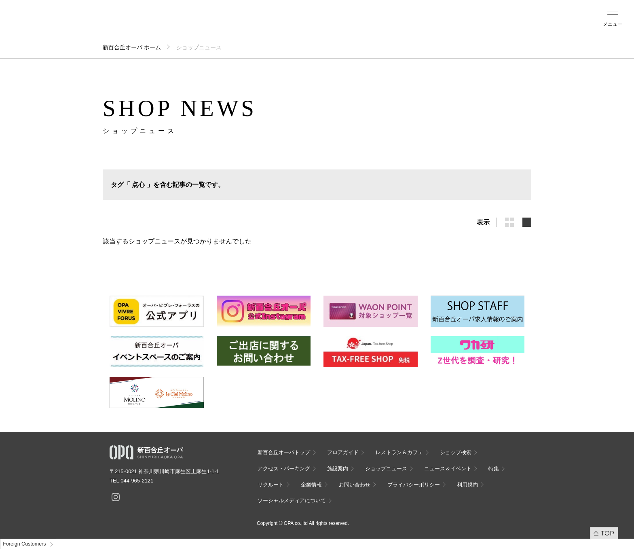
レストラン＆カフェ (399, 452)
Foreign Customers (24, 544)
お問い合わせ (354, 485)
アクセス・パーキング (198, 27)
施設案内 (233, 25)
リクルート (271, 485)
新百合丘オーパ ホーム (132, 47)
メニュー (612, 24)
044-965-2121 (136, 481)
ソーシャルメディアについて (292, 500)
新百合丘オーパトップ (284, 452)
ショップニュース (386, 468)
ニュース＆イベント (268, 27)
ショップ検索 (163, 25)
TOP (607, 533)
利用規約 (467, 485)
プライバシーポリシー (413, 485)
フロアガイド (128, 25)
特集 (493, 468)
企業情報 (311, 485)
